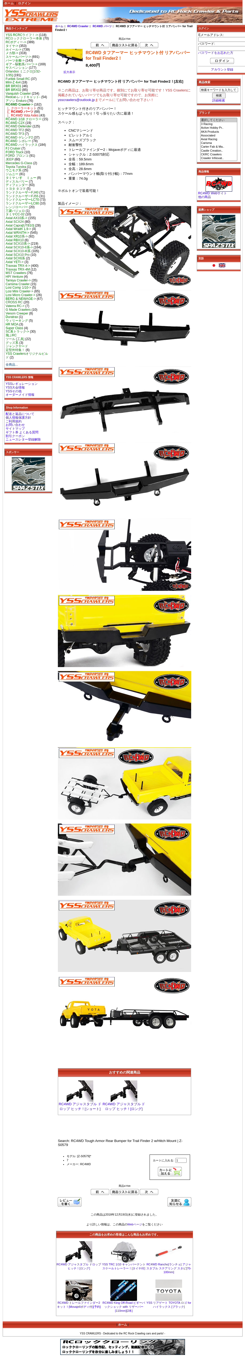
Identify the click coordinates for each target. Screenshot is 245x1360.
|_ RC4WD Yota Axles (22, 115)
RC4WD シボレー (18, 141)
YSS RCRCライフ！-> (22, 35)
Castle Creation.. (218, 151)
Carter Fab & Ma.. (218, 147)
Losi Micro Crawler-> (20, 295)
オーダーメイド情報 (20, 395)
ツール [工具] (15, 339)
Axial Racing (218, 139)
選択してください (218, 120)
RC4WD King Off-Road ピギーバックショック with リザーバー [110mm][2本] (123, 1306)
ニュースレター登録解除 (23, 439)
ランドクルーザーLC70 (22, 199)
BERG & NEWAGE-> (21, 299)
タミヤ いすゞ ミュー (21, 178)
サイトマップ (15, 428)
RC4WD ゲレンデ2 (19, 137)
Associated (218, 136)
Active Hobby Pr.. (218, 128)
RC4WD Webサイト (212, 193)
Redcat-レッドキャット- (23, 97)
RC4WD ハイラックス (22, 145)
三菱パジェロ (15, 211)
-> (19, 104)
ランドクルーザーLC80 (22, 203)
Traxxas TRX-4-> (18, 266)
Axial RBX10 (15, 240)
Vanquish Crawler (18, 93)
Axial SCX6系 (15, 258)
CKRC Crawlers (218, 154)
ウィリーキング (17, 320)
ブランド (204, 112)
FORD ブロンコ (17, 156)
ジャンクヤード (17, 346)
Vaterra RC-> (15, 306)
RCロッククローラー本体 (24, 38)
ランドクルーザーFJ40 (22, 192)
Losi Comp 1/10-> (18, 287)
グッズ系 (12, 343)
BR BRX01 (13, 86)
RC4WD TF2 (15, 130)
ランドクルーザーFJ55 (22, 196)
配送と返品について (20, 414)
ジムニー (12, 174)
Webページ (134, 1224)
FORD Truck (14, 152)
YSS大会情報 (15, 387)
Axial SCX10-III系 (18, 251)
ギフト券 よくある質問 (22, 432)
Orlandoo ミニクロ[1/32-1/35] (23, 73)
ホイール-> (13, 49)
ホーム (9, 3)
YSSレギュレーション (22, 384)
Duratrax (12, 317)
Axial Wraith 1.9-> (18, 229)
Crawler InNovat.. (218, 158)
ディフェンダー (17, 185)
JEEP (10, 159)
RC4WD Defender (18, 126)
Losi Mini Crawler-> (19, 291)
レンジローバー (17, 207)
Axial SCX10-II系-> (19, 247)
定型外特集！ (15, 350)
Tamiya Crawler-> (18, 280)
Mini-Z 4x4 (13, 82)
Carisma (218, 143)
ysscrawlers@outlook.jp (76, 100)
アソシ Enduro (16, 101)
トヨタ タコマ (16, 189)
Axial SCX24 (15, 222)
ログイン (24, 3)
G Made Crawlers (18, 310)
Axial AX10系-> (16, 218)
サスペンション (17, 68)
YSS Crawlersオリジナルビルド (27, 355)
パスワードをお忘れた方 (215, 53)
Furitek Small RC (18, 79)
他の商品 (204, 197)
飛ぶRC (11, 335)
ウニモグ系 (14, 170)
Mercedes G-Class (19, 163)
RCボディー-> (16, 42)
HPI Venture (14, 277)
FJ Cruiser (13, 148)
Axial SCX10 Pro (18, 255)
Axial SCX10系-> (18, 243)
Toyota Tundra (16, 167)
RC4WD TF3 (15, 134)
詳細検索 (218, 100)
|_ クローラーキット (21, 108)
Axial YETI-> (14, 262)
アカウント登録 (222, 69)
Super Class (14, 328)
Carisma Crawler (18, 284)
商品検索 (204, 82)
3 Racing (218, 124)
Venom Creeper (17, 313)
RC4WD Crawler (77, 26)
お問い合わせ (15, 425)
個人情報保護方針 (18, 417)
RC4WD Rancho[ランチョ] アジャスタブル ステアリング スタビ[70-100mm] (168, 1268)
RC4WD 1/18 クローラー (24, 119)
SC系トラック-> (17, 331)
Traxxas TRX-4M (18, 269)
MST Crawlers (16, 273)
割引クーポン (15, 436)
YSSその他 (14, 391)
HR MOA (12, 324)
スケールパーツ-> (18, 57)
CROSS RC (14, 302)
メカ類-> (12, 53)
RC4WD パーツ (102, 26)
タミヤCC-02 (15, 214)
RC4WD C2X (15, 123)
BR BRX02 (13, 90)
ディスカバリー (17, 181)
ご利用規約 (14, 421)
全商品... (12, 364)
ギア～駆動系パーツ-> (21, 64)
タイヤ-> (12, 46)
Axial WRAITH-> (17, 233)
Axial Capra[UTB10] (20, 225)
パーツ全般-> (15, 60)
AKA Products (218, 132)
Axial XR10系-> (17, 236)
